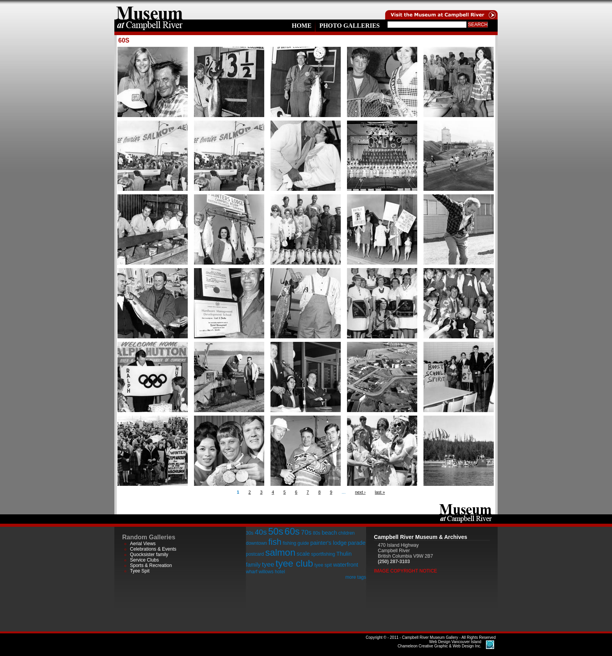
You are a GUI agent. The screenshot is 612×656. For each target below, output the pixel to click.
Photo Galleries (349, 25)
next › (360, 492)
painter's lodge (328, 543)
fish (274, 542)
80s (316, 533)
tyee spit (323, 565)
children (346, 533)
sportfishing (323, 554)
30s (249, 533)
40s (261, 532)
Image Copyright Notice (405, 571)
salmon (280, 552)
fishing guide (296, 543)
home (149, 10)
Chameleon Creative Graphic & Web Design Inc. (439, 644)
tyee (268, 564)
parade (357, 543)
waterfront (345, 565)
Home (301, 25)
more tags (355, 577)
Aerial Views (143, 543)
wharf (251, 571)
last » (380, 492)
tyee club (294, 563)
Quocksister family (149, 554)
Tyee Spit (139, 571)
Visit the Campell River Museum (441, 10)
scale (303, 554)
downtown (256, 543)
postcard (255, 554)
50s (275, 531)
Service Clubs (144, 560)
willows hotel (272, 571)
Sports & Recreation (151, 565)
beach (329, 533)
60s (292, 531)
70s (306, 532)
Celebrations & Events (153, 549)
